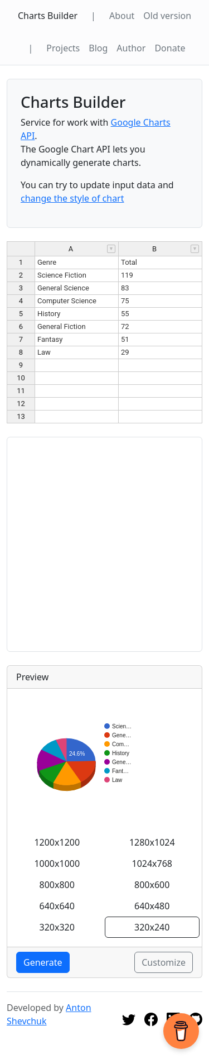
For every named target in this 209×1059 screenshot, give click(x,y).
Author (130, 48)
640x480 (151, 906)
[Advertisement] (104, 544)
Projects (63, 48)
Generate (42, 962)
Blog (98, 48)
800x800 (57, 885)
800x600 (151, 885)
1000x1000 (57, 863)
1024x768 (152, 863)
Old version (167, 15)
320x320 (57, 927)
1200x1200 (57, 842)
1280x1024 (152, 842)
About (121, 15)
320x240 (151, 927)
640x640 (57, 906)
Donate (169, 48)
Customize (164, 962)
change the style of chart (72, 198)
